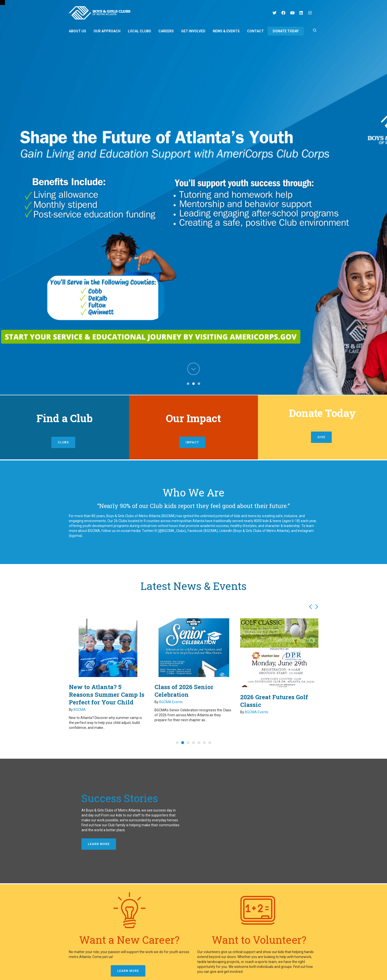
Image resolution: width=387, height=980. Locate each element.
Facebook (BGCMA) (202, 531)
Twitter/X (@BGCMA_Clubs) (163, 531)
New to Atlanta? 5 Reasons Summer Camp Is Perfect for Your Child (106, 694)
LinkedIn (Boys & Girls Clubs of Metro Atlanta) (254, 531)
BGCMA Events (171, 702)
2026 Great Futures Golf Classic (274, 701)
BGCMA (80, 710)
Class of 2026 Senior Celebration (184, 690)
